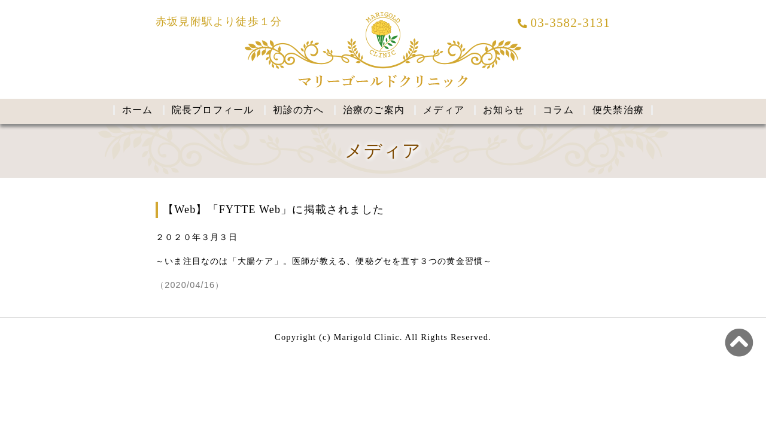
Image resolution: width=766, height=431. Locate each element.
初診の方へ (298, 110)
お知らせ (503, 110)
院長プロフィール (213, 110)
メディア (443, 110)
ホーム (137, 110)
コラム (558, 110)
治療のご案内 (374, 110)
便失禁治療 (618, 110)
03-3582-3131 (564, 23)
